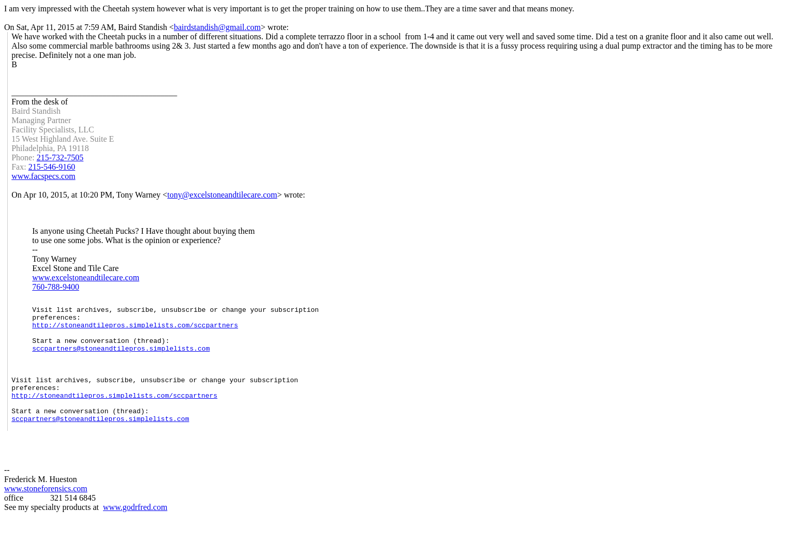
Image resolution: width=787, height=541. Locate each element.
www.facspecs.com (43, 176)
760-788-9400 (55, 286)
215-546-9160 (52, 166)
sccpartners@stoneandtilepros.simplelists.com (121, 359)
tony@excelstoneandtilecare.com (222, 194)
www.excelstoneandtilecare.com (85, 277)
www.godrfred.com (135, 532)
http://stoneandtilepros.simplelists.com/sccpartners (135, 331)
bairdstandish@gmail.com (217, 27)
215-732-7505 (60, 157)
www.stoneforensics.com (45, 513)
